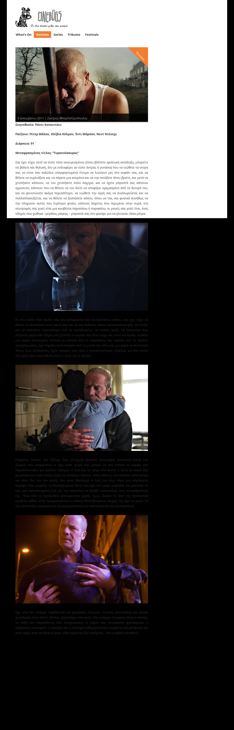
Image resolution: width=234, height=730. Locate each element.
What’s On (23, 34)
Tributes (74, 34)
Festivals (92, 34)
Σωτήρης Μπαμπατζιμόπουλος (67, 118)
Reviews (42, 34)
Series (58, 34)
